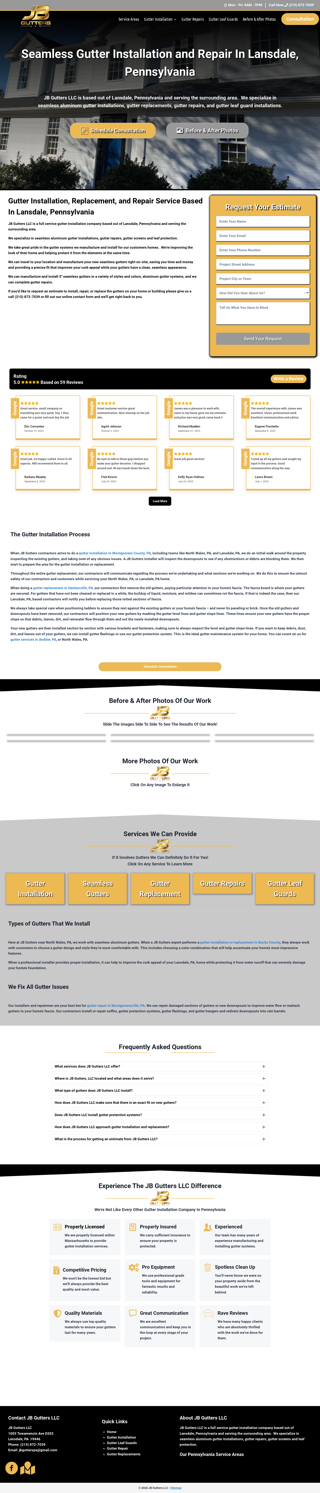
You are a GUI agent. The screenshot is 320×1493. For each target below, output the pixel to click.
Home (111, 1432)
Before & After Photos (259, 19)
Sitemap (176, 1488)
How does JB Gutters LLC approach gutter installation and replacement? (112, 1129)
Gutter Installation (121, 1437)
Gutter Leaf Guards (223, 19)
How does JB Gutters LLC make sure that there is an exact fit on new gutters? (115, 1105)
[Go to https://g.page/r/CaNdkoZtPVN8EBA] (26, 1468)
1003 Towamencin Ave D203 (30, 1433)
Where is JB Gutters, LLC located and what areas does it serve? (104, 1081)
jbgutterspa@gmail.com (38, 1450)
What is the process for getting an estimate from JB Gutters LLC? (106, 1141)
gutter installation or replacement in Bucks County (240, 945)
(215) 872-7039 (28, 297)
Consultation (300, 19)
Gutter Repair (117, 1448)
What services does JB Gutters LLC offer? (87, 1069)
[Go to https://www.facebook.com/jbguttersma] (11, 1468)
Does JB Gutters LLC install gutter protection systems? (98, 1117)
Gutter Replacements (124, 1454)
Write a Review (288, 378)
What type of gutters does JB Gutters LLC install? (94, 1093)
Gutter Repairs (193, 19)
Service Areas (129, 19)
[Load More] (160, 508)
